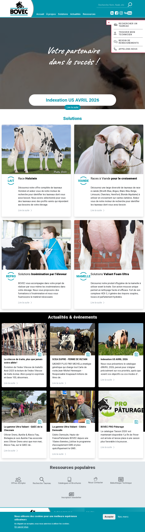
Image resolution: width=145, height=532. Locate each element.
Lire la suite (72, 107)
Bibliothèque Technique (121, 480)
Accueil (40, 14)
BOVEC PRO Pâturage (112, 426)
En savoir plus (21, 527)
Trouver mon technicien (127, 33)
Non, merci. (123, 516)
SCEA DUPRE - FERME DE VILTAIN (69, 359)
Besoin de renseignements (129, 41)
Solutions (63, 14)
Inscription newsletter (71, 495)
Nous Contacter (95, 480)
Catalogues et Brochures (69, 480)
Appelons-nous (128, 49)
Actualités (75, 14)
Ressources (89, 14)
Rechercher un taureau (128, 24)
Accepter (109, 516)
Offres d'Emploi (18, 480)
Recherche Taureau (42, 481)
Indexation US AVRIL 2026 (72, 100)
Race (27, 178)
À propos (51, 14)
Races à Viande (114, 178)
